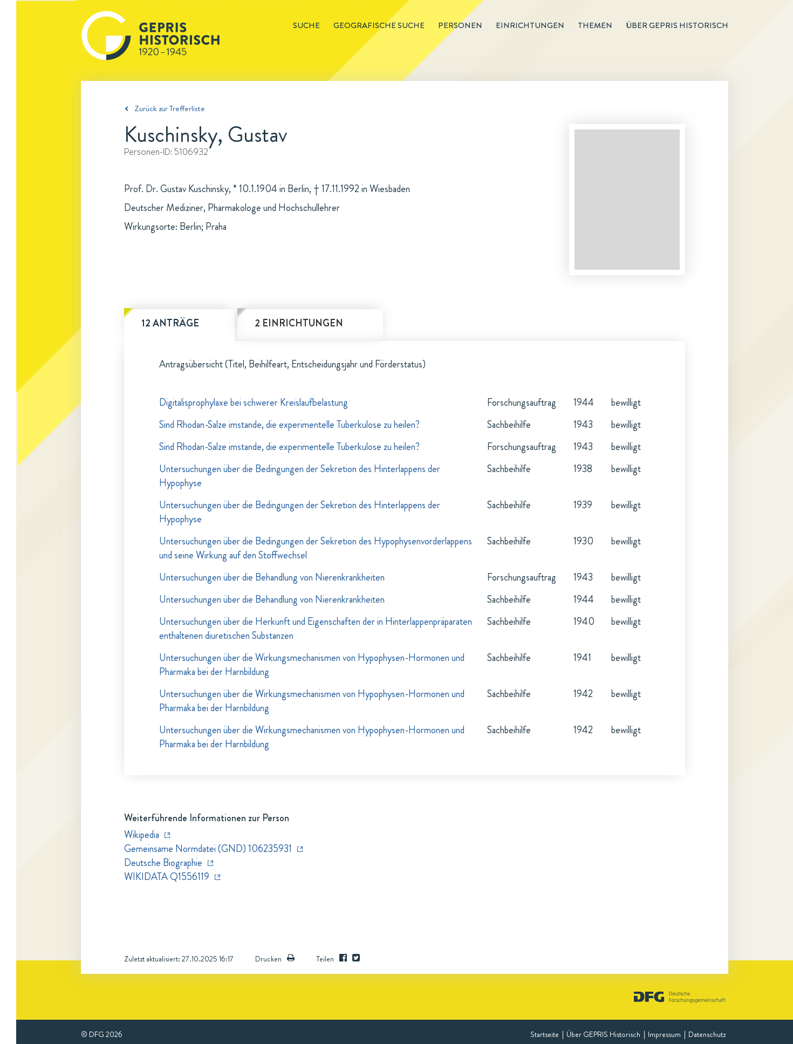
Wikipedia (141, 835)
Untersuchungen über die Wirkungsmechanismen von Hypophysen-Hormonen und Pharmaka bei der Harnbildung (311, 665)
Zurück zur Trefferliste (169, 108)
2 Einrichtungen (299, 323)
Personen (460, 25)
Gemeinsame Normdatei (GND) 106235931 (208, 849)
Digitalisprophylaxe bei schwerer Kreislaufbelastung (253, 402)
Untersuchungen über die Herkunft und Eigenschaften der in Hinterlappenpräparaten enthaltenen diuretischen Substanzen (315, 629)
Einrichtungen (530, 25)
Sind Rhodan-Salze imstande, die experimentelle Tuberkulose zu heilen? (289, 425)
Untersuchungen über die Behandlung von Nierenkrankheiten (272, 577)
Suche (306, 25)
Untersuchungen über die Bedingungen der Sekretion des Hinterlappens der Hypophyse (299, 476)
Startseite (544, 1034)
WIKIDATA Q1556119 (166, 877)
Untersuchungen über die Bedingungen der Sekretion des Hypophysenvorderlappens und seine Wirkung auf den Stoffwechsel (315, 548)
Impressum (664, 1034)
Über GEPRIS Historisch (603, 1034)
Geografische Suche (379, 25)
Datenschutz (707, 1034)
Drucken (275, 958)
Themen (595, 25)
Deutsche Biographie (163, 863)
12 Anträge (170, 323)
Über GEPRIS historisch (677, 25)
